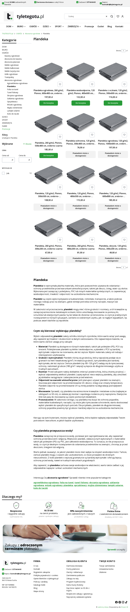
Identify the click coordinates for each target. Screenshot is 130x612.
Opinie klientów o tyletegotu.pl (46, 578)
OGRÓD (19, 34)
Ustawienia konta (106, 569)
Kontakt (37, 569)
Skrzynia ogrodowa (15, 95)
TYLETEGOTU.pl (7, 34)
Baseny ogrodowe (12, 56)
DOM (4, 46)
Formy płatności (73, 569)
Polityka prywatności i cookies (46, 575)
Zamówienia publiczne (75, 575)
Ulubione (102, 572)
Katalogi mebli (39, 585)
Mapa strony (39, 591)
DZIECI (5, 117)
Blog (35, 588)
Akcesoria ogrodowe (32, 34)
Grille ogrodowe (11, 74)
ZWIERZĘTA (7, 123)
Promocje (6, 129)
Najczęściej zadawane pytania (78, 597)
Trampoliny (9, 77)
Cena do (22, 155)
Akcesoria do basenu (13, 59)
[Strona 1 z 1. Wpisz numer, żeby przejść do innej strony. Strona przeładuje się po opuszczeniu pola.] (123, 50)
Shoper (123, 607)
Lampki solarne (13, 111)
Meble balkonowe (12, 68)
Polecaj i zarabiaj (40, 581)
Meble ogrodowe (12, 65)
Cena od (5, 155)
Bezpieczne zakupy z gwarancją (79, 594)
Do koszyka (49, 103)
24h (7, 173)
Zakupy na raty (72, 578)
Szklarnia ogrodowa (15, 98)
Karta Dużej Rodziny (74, 585)
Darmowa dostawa (74, 566)
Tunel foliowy (12, 92)
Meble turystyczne (12, 71)
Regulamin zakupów (42, 572)
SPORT (5, 120)
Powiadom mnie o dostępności (81, 154)
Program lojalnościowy (75, 581)
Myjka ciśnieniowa (14, 107)
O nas (36, 566)
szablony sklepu (103, 607)
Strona (118, 51)
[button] (111, 16)
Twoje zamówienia (107, 566)
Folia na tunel (12, 89)
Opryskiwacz (12, 101)
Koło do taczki (13, 114)
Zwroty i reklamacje (74, 572)
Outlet (4, 126)
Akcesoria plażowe (12, 62)
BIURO (5, 50)
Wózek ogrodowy (14, 104)
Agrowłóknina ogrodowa (17, 83)
